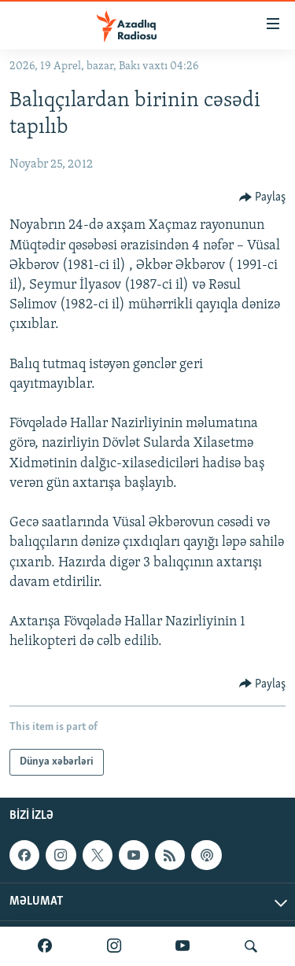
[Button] (262, 197)
